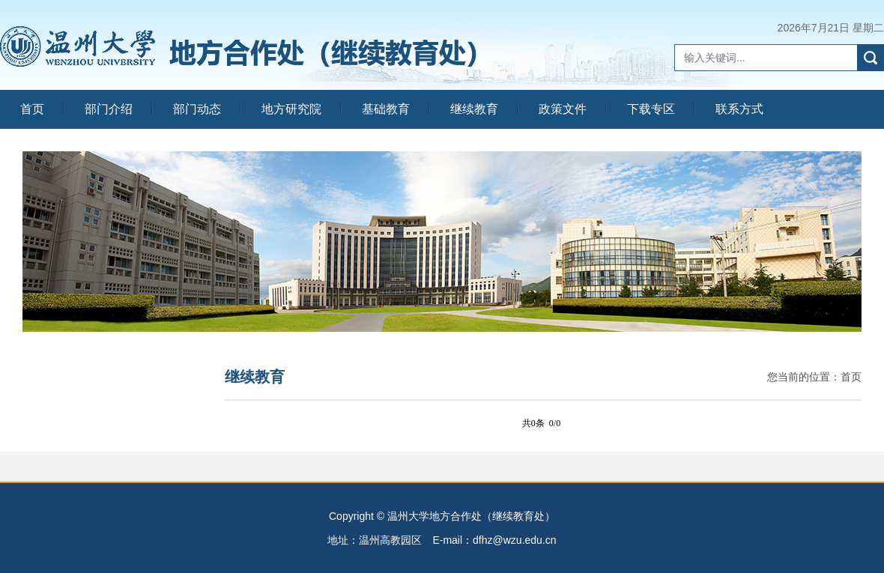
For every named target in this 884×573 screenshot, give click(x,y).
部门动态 (197, 109)
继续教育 (474, 109)
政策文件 (563, 109)
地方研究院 (291, 109)
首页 (32, 109)
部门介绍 (109, 109)
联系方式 (739, 109)
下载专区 (651, 109)
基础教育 (386, 109)
